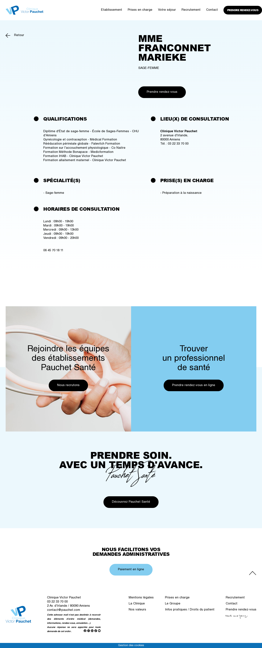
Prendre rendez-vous (242, 10)
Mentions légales (141, 597)
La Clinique (137, 603)
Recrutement (191, 10)
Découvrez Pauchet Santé (131, 502)
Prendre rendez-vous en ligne (193, 385)
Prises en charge (140, 10)
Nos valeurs (137, 609)
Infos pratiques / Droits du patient (189, 609)
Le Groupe (172, 603)
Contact (212, 10)
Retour (19, 35)
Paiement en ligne (131, 569)
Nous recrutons (68, 385)
